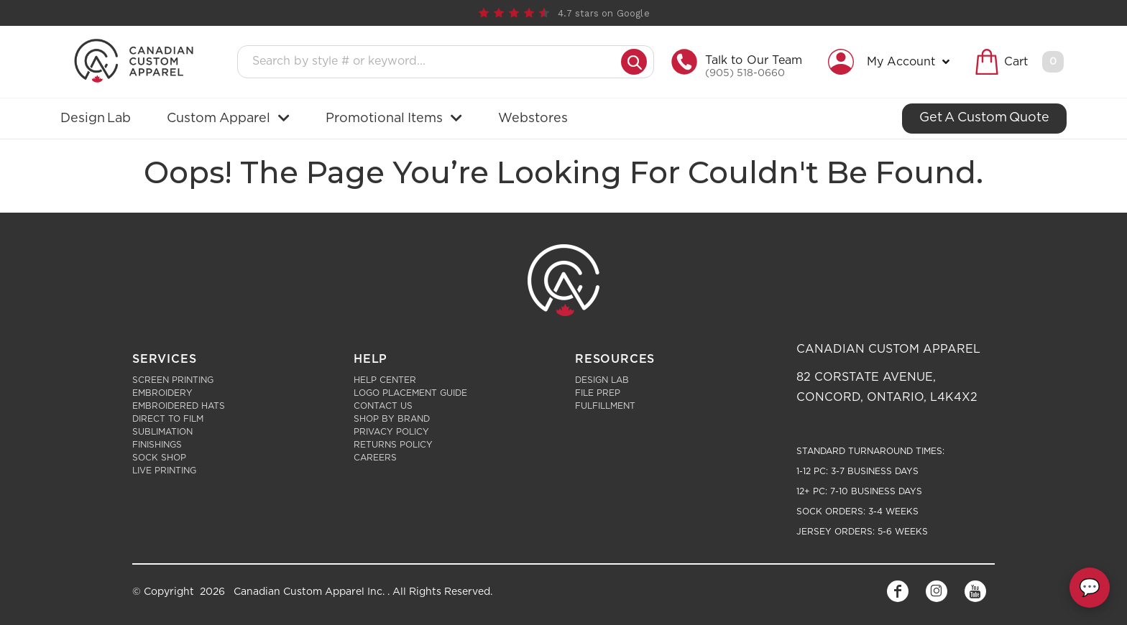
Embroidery (162, 393)
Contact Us (383, 406)
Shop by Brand (392, 419)
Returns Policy (393, 444)
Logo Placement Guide (410, 393)
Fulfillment (605, 406)
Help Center (385, 380)
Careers (375, 457)
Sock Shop (159, 457)
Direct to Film (167, 419)
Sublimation (162, 431)
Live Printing (164, 470)
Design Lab (602, 380)
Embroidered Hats (178, 406)
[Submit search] (634, 62)
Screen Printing (172, 380)
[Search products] (433, 62)
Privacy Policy (391, 431)
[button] (892, 62)
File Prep (597, 393)
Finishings (157, 444)
